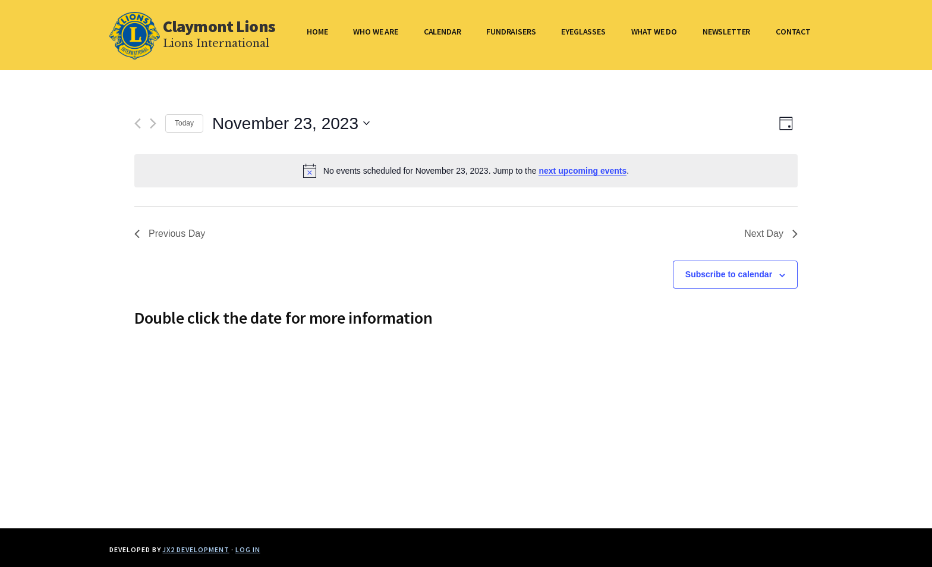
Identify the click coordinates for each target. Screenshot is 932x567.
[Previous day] (137, 123)
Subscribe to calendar (728, 274)
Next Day (771, 233)
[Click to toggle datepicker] (291, 124)
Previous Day (169, 233)
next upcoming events (582, 171)
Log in (247, 549)
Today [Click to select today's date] (184, 123)
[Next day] (153, 123)
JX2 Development (195, 549)
